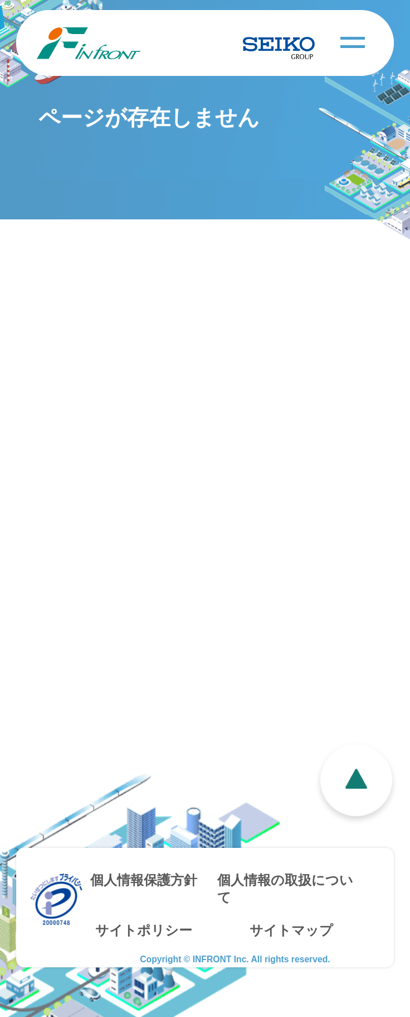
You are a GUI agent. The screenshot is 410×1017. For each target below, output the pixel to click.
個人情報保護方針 (143, 880)
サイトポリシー (143, 930)
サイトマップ (291, 930)
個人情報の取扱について (285, 889)
